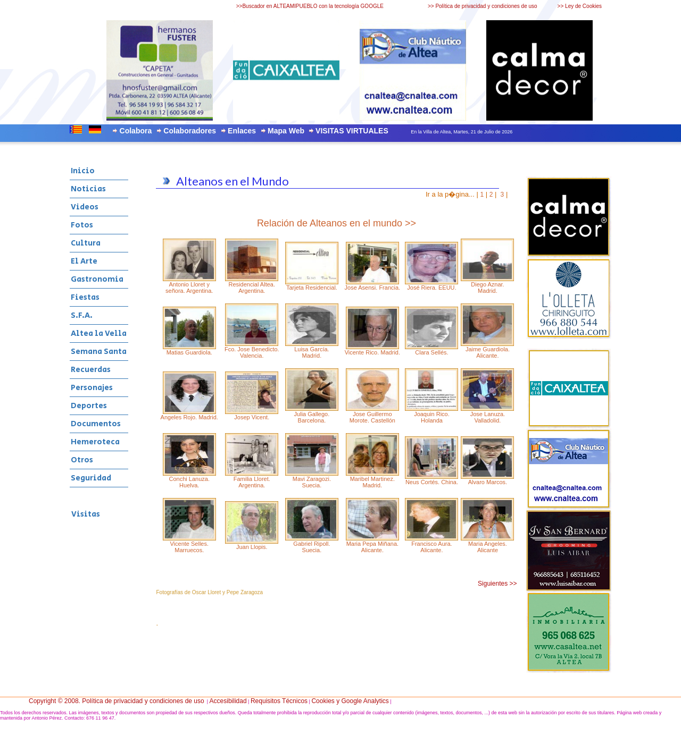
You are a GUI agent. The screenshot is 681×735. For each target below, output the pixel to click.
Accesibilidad (228, 701)
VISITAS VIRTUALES (351, 130)
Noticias (88, 189)
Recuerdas (91, 369)
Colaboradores (189, 130)
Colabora (136, 130)
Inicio (83, 170)
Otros (82, 460)
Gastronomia (97, 279)
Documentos (96, 423)
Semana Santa (99, 351)
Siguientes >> (497, 583)
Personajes (92, 387)
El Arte (84, 261)
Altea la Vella (99, 333)
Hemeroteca (95, 441)
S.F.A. (82, 315)
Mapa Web (286, 130)
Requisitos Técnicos (279, 701)
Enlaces (242, 130)
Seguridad (91, 478)
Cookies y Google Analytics (349, 701)
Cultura (86, 243)
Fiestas (85, 297)
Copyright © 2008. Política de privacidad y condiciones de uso (116, 701)
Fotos (82, 225)
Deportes (89, 405)
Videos (84, 207)
